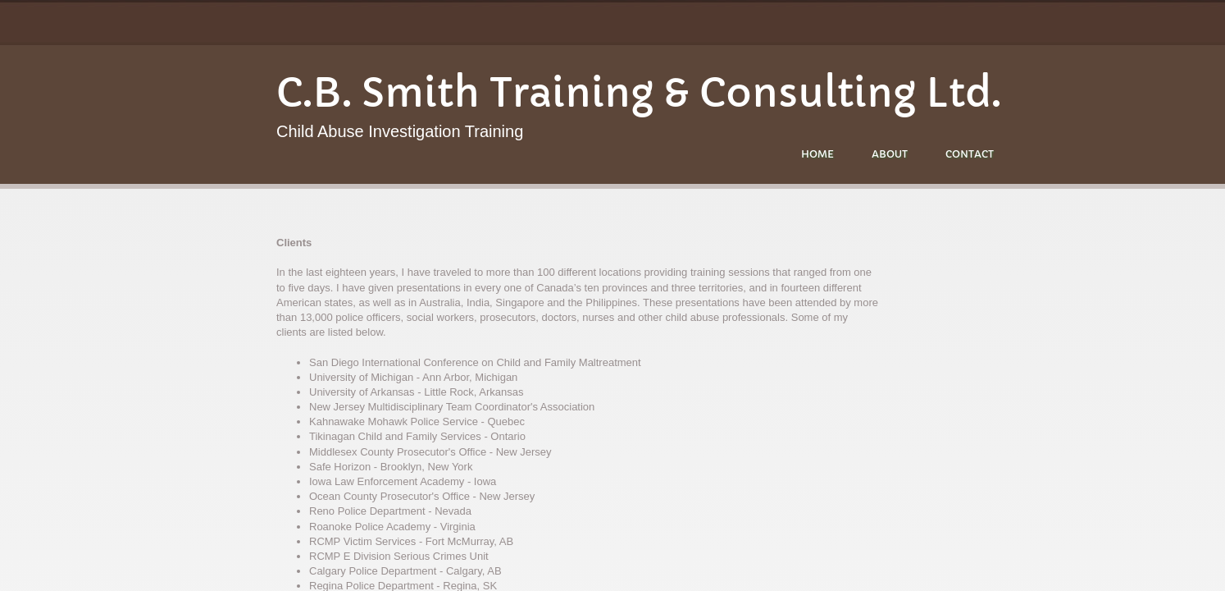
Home (817, 154)
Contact (969, 154)
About (890, 154)
